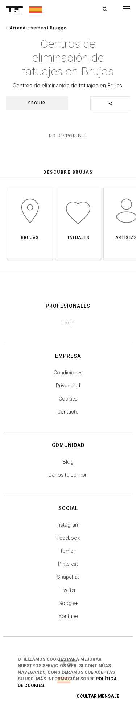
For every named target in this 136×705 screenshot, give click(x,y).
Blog (68, 462)
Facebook (68, 538)
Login (68, 322)
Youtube (68, 616)
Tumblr (68, 551)
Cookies (68, 399)
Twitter (68, 590)
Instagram (68, 525)
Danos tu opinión (68, 475)
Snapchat (68, 577)
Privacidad (68, 386)
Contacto (68, 412)
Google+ (68, 603)
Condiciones (68, 373)
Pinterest (68, 564)
